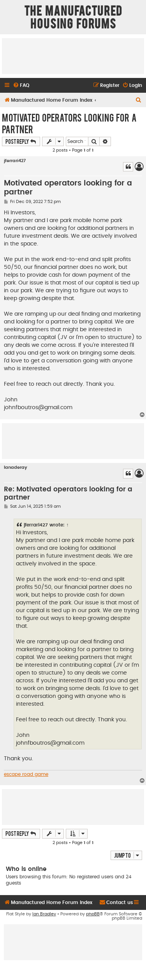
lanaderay (15, 467)
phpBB (93, 914)
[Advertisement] (73, 55)
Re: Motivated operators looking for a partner (68, 493)
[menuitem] (21, 85)
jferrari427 (15, 161)
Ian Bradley (44, 914)
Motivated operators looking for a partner (69, 123)
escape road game (26, 774)
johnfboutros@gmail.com (38, 407)
